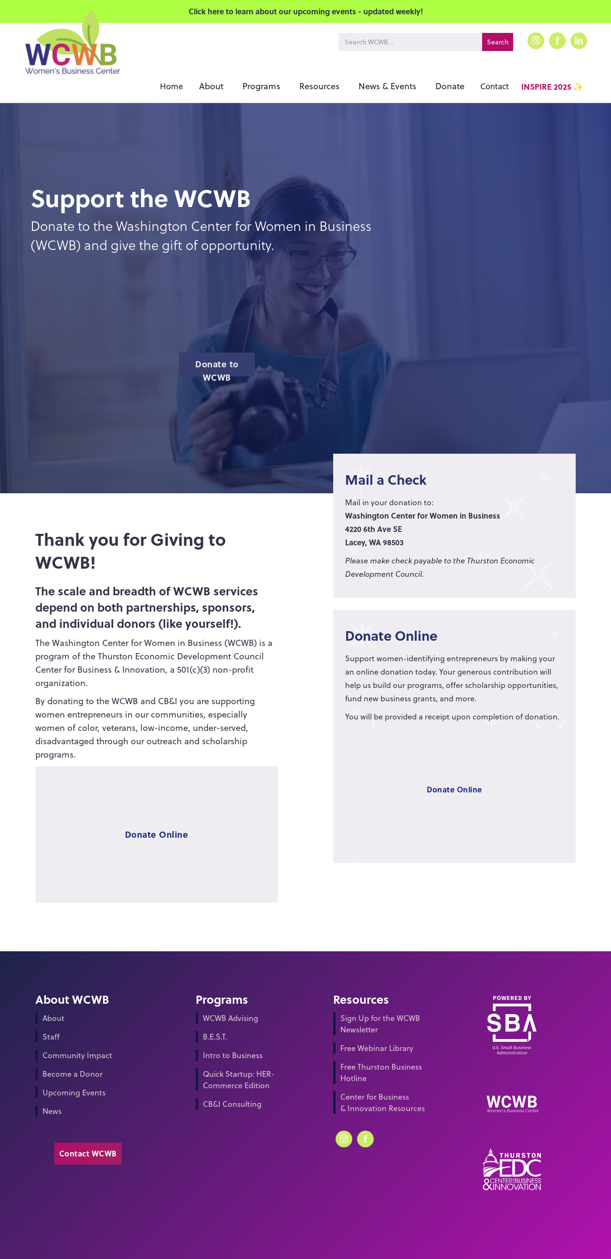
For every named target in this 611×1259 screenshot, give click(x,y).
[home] (72, 56)
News (52, 1111)
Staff (51, 1036)
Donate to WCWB (217, 367)
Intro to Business (233, 1055)
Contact (494, 86)
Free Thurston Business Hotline (381, 1072)
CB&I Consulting (232, 1104)
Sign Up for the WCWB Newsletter (380, 1024)
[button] (211, 86)
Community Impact (77, 1055)
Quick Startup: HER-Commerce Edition (238, 1080)
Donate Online (157, 834)
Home (171, 86)
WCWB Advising (230, 1018)
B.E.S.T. (215, 1036)
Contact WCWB (88, 1153)
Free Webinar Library (376, 1048)
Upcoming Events (73, 1092)
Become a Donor (72, 1074)
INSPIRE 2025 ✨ (552, 86)
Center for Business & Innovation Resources (382, 1102)
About (53, 1018)
